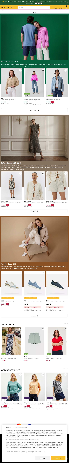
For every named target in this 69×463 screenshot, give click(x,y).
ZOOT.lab (3, 402)
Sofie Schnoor (4, 201)
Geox (2, 300)
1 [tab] (33, 12)
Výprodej (65, 368)
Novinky (66, 323)
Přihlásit (61, 7)
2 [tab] (35, 12)
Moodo (3, 356)
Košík (66, 7)
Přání (55, 7)
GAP (2, 98)
